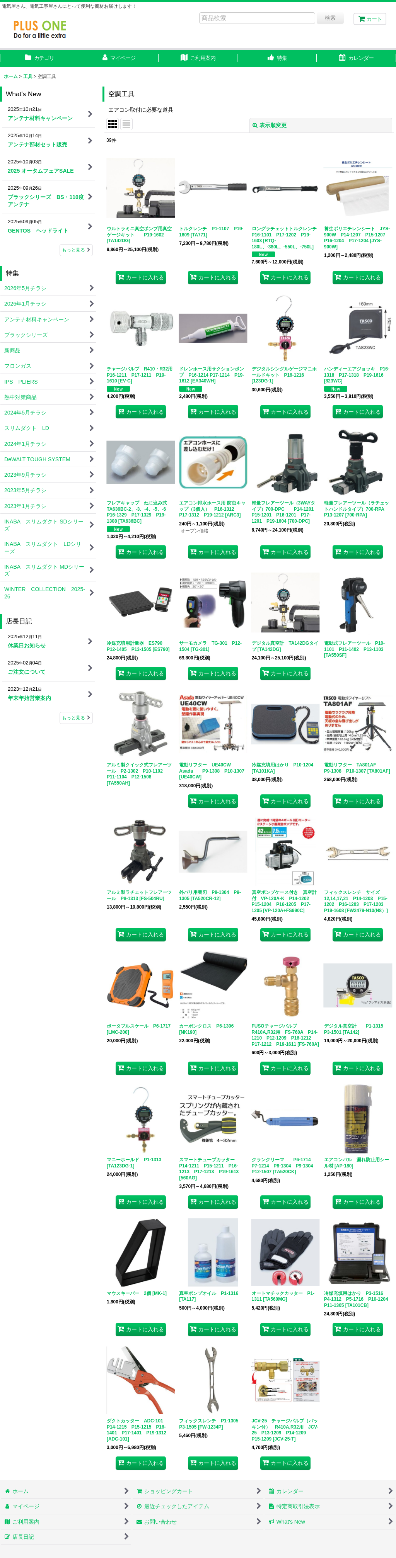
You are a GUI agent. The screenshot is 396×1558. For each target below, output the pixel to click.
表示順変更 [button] (270, 125)
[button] (277, 58)
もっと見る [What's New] (76, 250)
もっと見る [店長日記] (76, 717)
